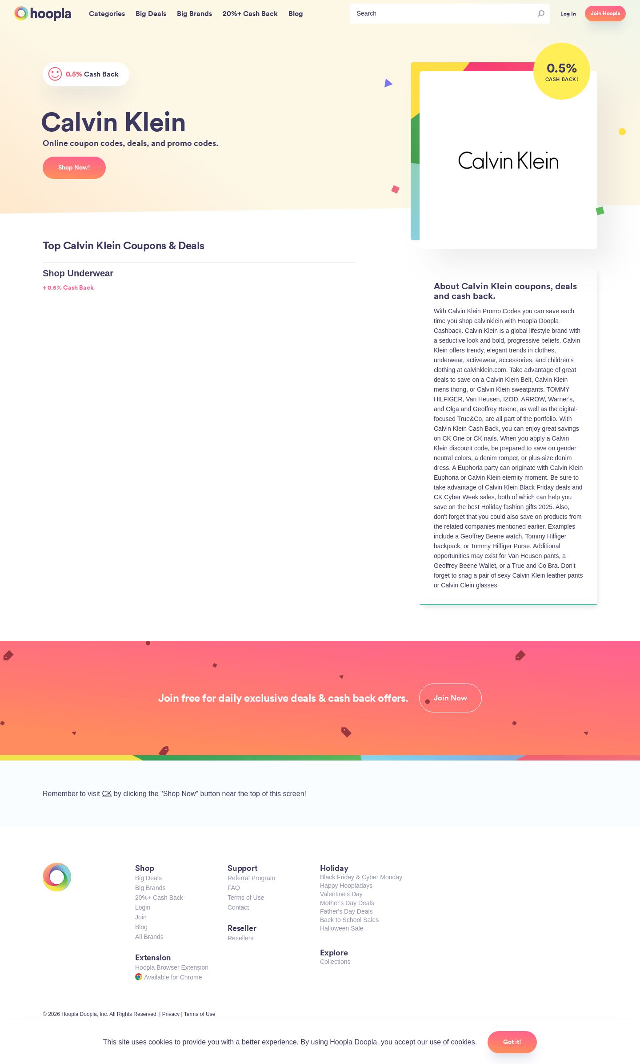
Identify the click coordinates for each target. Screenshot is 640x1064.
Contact (238, 907)
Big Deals (148, 878)
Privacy (171, 1014)
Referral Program (251, 878)
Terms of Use (246, 897)
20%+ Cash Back (159, 897)
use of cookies (452, 1042)
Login (142, 907)
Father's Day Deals (346, 911)
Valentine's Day (341, 894)
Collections (335, 961)
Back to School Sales (349, 919)
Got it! (512, 1041)
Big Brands (150, 887)
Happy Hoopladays (346, 885)
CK (107, 793)
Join (141, 917)
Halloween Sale (341, 928)
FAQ (234, 887)
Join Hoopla (605, 13)
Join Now (450, 698)
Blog (141, 926)
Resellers (240, 938)
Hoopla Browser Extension (171, 967)
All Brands (149, 936)
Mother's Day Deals (347, 902)
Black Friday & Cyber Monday (361, 877)
